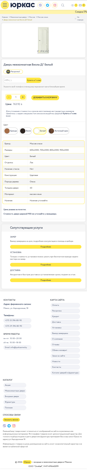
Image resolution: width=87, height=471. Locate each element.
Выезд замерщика (60, 333)
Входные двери (12, 396)
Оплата (55, 305)
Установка (56, 327)
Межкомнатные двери (18, 17)
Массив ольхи (42, 17)
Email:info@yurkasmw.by (16, 347)
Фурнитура (10, 402)
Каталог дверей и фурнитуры (65, 372)
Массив (32, 17)
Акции (7, 385)
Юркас (27, 462)
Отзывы (55, 344)
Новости (56, 361)
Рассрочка (56, 310)
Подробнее (45, 246)
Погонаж (9, 407)
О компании (57, 339)
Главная (5, 17)
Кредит (55, 316)
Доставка (56, 322)
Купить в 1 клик (34, 80)
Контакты (56, 367)
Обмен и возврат (59, 350)
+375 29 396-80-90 (13, 326)
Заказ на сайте (58, 355)
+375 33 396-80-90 (13, 320)
